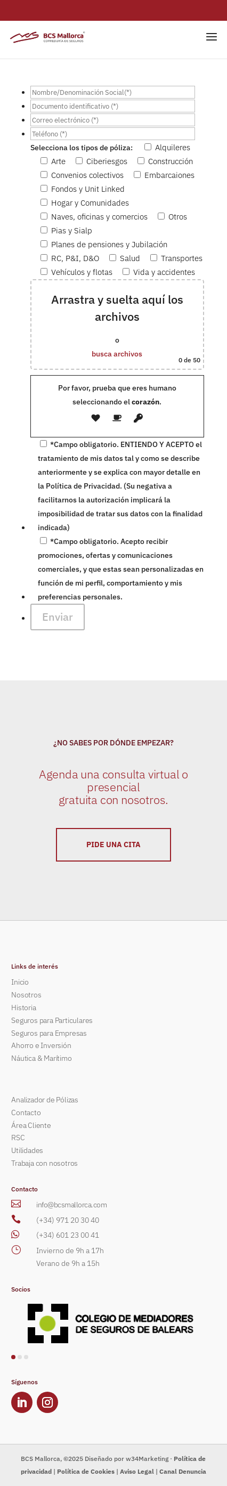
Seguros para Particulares (52, 1020)
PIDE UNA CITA (113, 844)
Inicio (20, 982)
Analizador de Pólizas (44, 1100)
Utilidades (27, 1150)
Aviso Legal (137, 1471)
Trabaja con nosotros (44, 1163)
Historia (23, 1007)
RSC (18, 1137)
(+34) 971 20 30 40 (67, 1220)
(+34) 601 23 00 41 (67, 1235)
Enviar (57, 617)
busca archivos (117, 354)
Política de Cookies (86, 1471)
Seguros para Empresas (49, 1033)
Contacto (25, 1112)
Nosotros (26, 995)
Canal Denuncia (182, 1471)
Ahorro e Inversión (41, 1045)
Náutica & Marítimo (41, 1058)
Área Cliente (31, 1125)
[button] (13, 1357)
